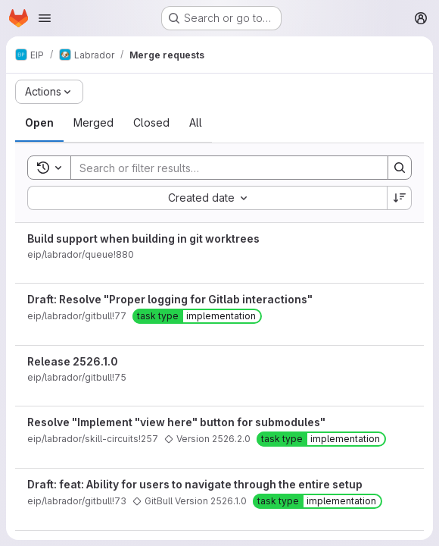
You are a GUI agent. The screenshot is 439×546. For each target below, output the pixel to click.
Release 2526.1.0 (72, 361)
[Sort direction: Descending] (400, 198)
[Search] (221, 167)
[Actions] (49, 92)
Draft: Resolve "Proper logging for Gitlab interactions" (170, 299)
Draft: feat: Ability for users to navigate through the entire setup (195, 484)
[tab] (39, 123)
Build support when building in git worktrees (143, 238)
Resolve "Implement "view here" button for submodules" (176, 422)
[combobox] (207, 198)
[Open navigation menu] (45, 18)
